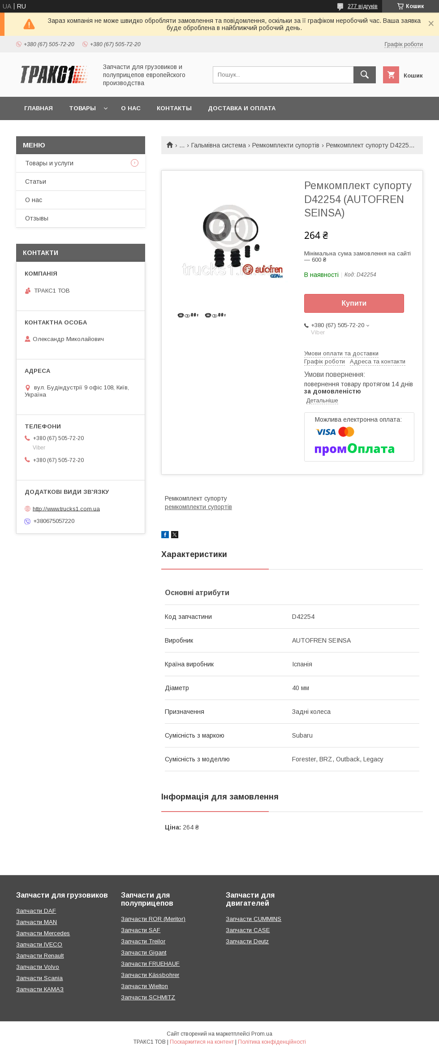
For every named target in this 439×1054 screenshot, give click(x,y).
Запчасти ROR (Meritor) (153, 919)
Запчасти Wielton (144, 986)
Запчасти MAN (36, 922)
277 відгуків (363, 6)
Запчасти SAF (140, 930)
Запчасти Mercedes (43, 933)
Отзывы (36, 218)
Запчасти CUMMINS (253, 919)
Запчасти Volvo (37, 966)
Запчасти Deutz (247, 941)
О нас (131, 108)
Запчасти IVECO (39, 944)
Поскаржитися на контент (202, 1042)
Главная (38, 108)
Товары (82, 108)
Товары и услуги (49, 163)
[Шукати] (364, 74)
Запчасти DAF (36, 910)
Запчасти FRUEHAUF (150, 963)
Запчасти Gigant (143, 952)
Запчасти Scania (39, 978)
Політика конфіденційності (272, 1042)
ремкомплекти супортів (198, 506)
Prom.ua (261, 1034)
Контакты (174, 108)
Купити (354, 303)
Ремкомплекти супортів (285, 145)
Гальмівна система (218, 145)
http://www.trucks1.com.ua (66, 508)
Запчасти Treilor (143, 941)
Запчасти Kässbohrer (150, 975)
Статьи (35, 181)
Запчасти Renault (40, 955)
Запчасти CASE (248, 930)
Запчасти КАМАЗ (40, 989)
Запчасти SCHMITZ (148, 997)
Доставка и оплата (241, 108)
